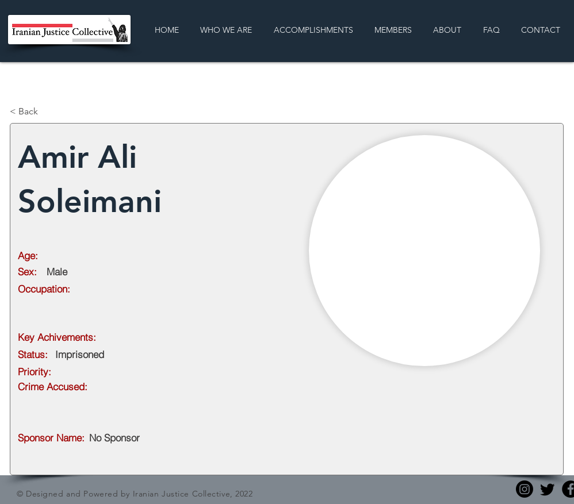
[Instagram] (524, 489)
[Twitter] (547, 489)
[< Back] (48, 111)
